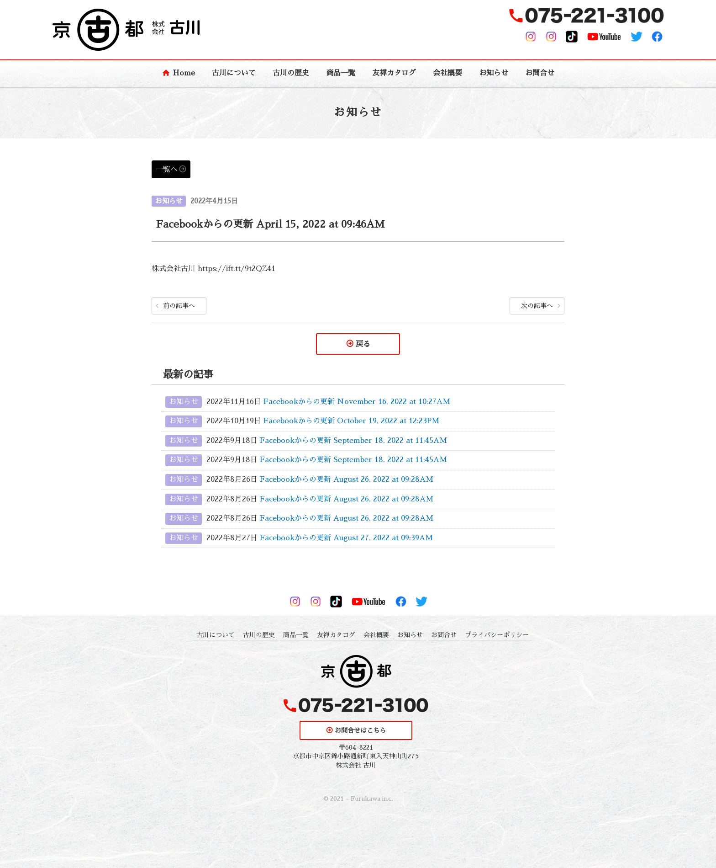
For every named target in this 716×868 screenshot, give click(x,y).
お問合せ (539, 73)
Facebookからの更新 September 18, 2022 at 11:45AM (353, 440)
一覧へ (167, 169)
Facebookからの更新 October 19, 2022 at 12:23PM (351, 421)
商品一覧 (340, 73)
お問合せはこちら (360, 731)
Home (184, 73)
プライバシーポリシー (497, 635)
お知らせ (493, 73)
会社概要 (447, 73)
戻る (363, 344)
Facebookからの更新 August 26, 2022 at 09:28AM (346, 479)
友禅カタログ (394, 73)
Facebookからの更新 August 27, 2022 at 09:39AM (346, 538)
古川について (234, 73)
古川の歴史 (291, 73)
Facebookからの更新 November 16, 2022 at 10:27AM (356, 401)
